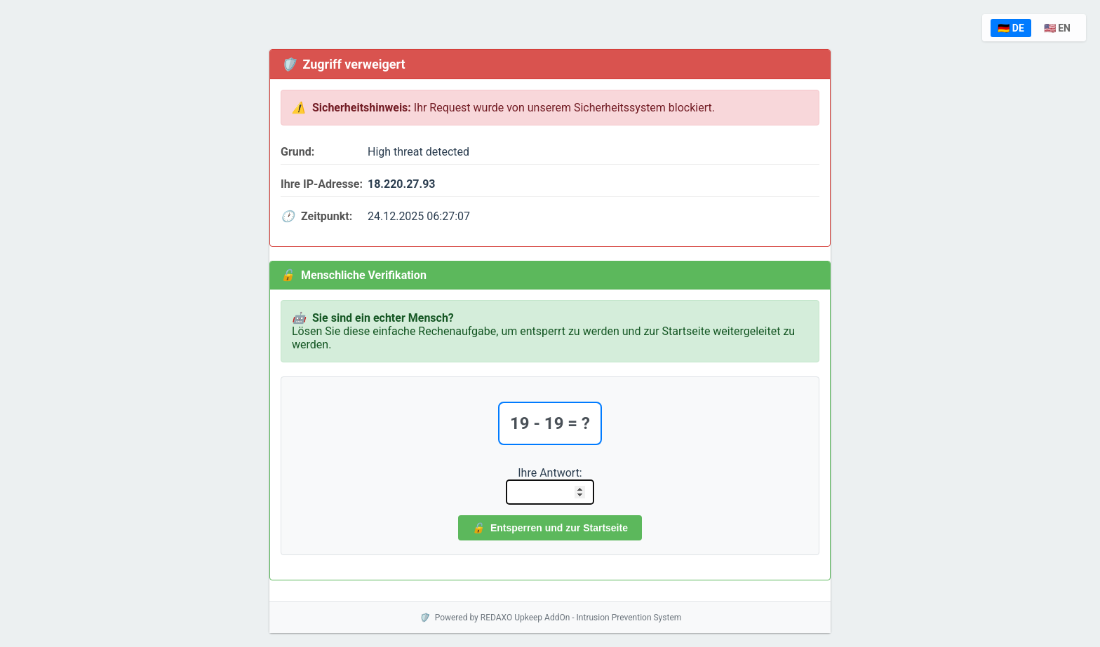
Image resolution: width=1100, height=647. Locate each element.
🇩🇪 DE (1011, 28)
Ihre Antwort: (550, 472)
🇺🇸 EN (1057, 28)
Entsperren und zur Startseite (550, 527)
